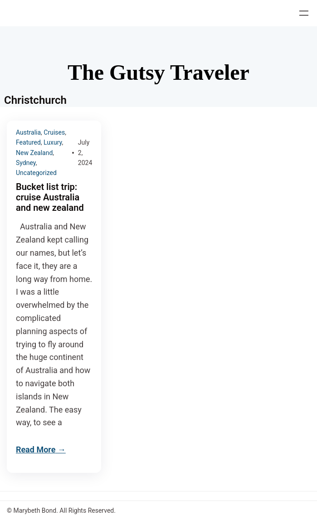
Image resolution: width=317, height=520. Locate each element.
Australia (28, 132)
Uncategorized (36, 172)
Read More (35, 449)
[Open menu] (304, 13)
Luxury (53, 142)
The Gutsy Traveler (158, 72)
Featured (28, 142)
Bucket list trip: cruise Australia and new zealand (50, 197)
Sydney (26, 162)
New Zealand (34, 152)
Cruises (54, 132)
